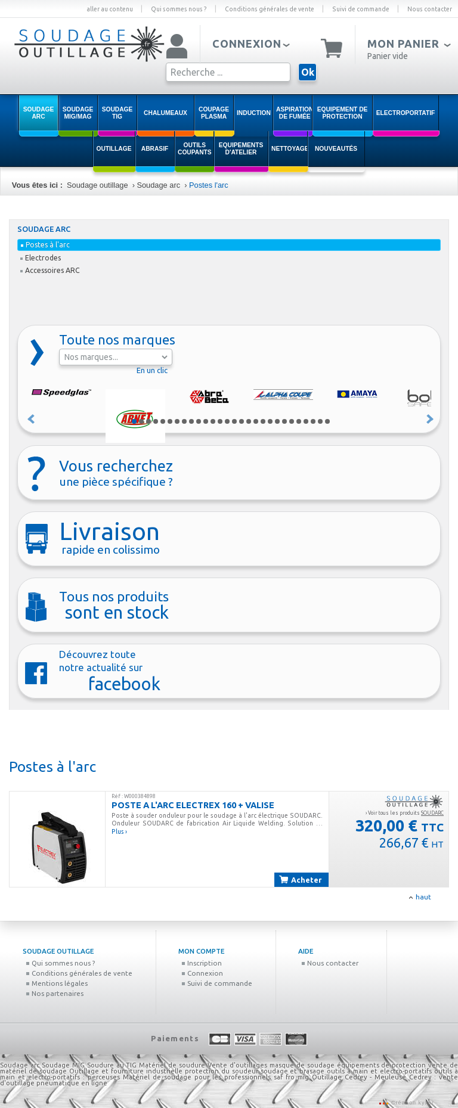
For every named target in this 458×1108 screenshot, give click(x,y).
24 (298, 421)
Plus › (119, 831)
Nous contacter (429, 9)
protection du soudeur (221, 1071)
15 (234, 421)
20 (270, 421)
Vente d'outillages (237, 1065)
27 (320, 421)
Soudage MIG (63, 1065)
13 (220, 421)
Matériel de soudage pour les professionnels (197, 1077)
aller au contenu (109, 9)
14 (227, 421)
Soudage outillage (97, 185)
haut (423, 897)
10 (198, 421)
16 (241, 421)
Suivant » (430, 419)
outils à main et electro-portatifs (379, 1071)
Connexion (202, 973)
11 (205, 421)
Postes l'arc (208, 185)
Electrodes (40, 258)
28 (327, 421)
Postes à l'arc (45, 245)
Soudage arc (158, 185)
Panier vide (387, 56)
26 (313, 421)
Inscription (201, 963)
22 (284, 421)
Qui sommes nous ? (179, 9)
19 (263, 421)
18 (255, 421)
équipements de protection (383, 1065)
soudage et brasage (293, 1071)
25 (306, 421)
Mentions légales (57, 983)
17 (248, 421)
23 (291, 421)
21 (277, 421)
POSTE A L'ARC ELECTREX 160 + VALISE (193, 805)
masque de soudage (302, 1065)
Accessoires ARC (50, 270)
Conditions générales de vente (269, 9)
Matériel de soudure (172, 1065)
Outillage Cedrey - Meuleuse (359, 1077)
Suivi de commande (360, 9)
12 (213, 421)
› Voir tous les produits (405, 813)
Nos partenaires (54, 993)
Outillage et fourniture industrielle (125, 1071)
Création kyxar (411, 1103)
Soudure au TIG (112, 1065)
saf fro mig (291, 1077)
